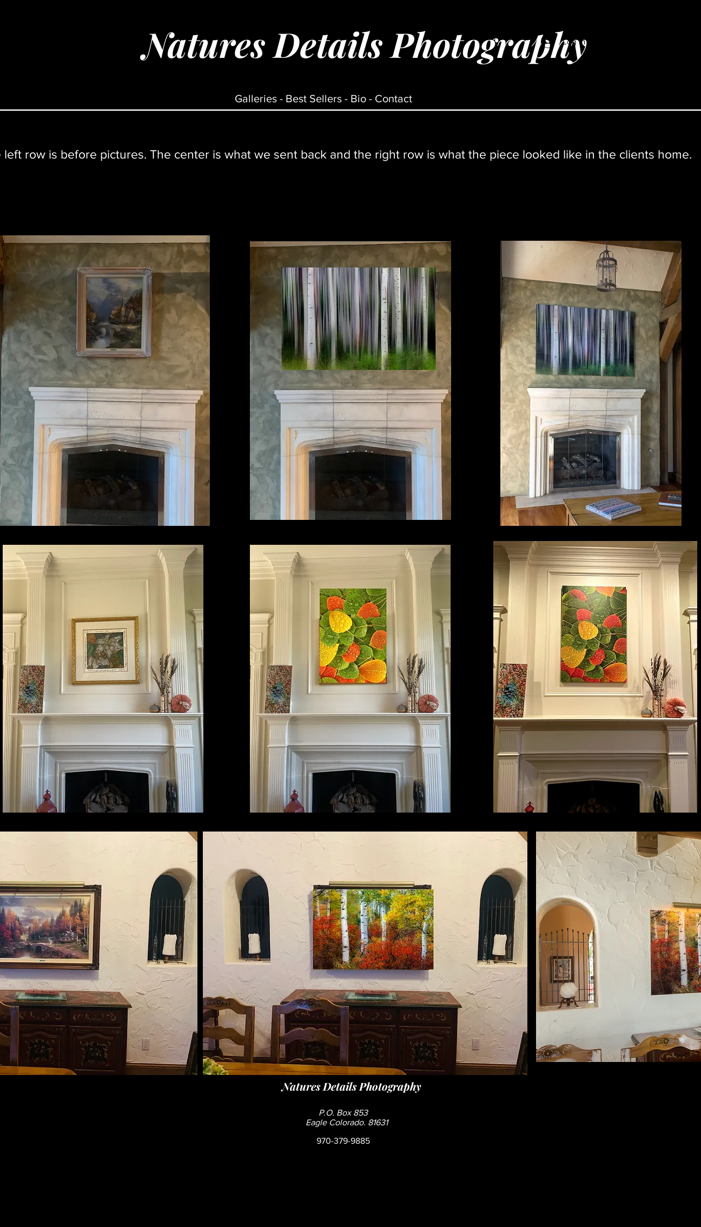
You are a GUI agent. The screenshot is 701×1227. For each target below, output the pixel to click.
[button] (606, 65)
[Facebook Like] (486, 1117)
